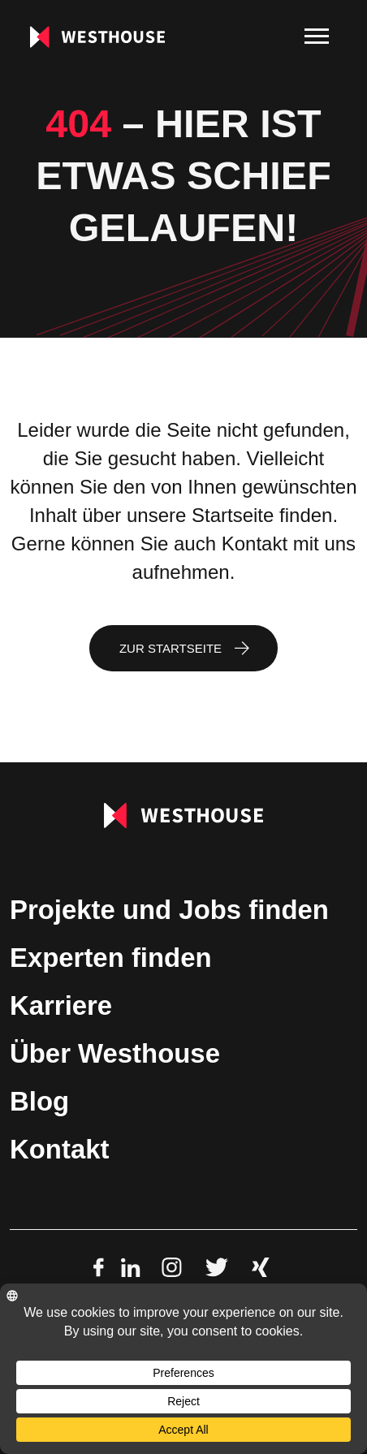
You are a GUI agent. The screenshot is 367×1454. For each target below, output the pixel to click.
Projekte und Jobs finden (169, 910)
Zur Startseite (170, 648)
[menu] (316, 36)
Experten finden (111, 958)
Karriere (61, 1005)
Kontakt (59, 1149)
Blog (39, 1101)
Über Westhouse (115, 1053)
